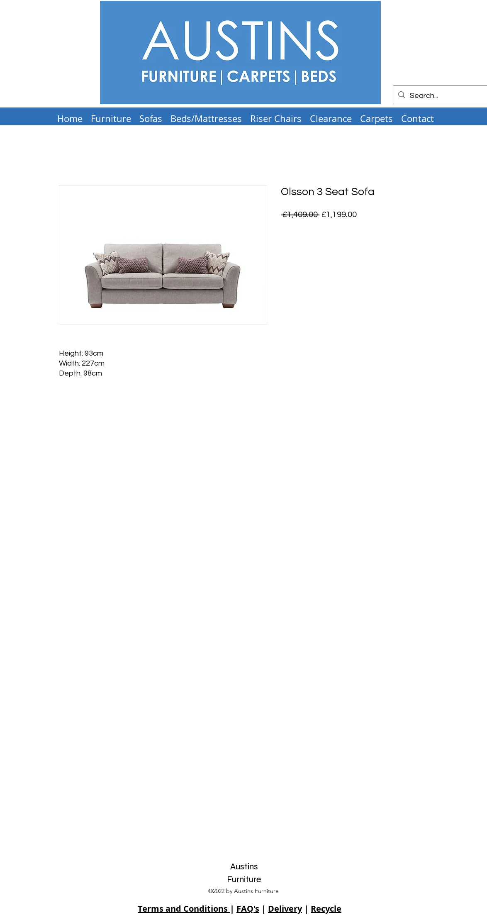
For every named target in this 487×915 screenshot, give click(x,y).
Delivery (285, 908)
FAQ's (247, 908)
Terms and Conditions (184, 908)
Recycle (326, 908)
